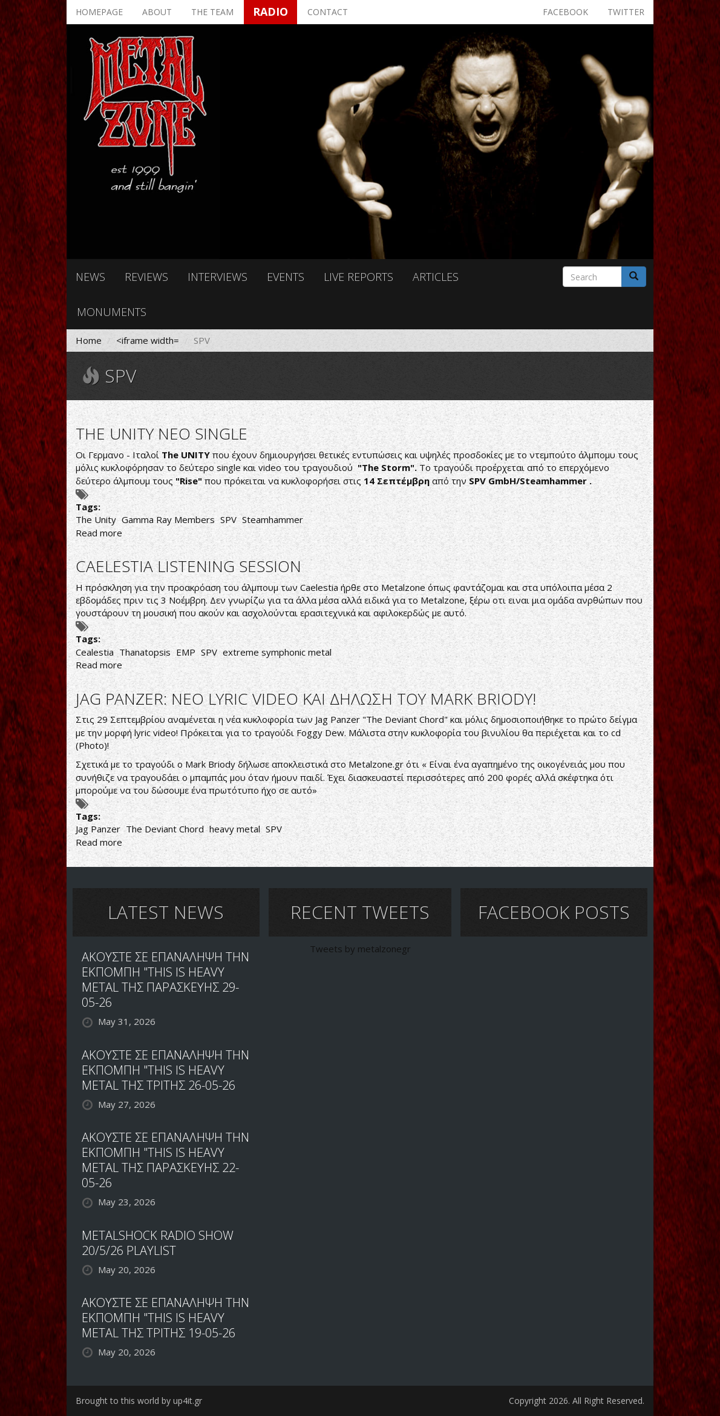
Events (285, 276)
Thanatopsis (145, 652)
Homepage (99, 12)
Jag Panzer (98, 829)
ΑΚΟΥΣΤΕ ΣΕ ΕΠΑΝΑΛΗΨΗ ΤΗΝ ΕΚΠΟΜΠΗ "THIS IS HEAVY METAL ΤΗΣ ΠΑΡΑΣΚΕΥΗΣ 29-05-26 (165, 979)
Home (89, 340)
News (90, 276)
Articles (436, 276)
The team (212, 12)
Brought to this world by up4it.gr (139, 1400)
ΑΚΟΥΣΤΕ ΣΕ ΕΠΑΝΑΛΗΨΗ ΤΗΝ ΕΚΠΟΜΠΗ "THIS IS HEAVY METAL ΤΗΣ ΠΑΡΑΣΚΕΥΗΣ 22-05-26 (165, 1160)
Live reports (358, 276)
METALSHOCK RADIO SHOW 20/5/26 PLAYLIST (158, 1243)
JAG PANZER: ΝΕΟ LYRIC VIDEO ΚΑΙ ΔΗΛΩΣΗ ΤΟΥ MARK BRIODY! (306, 699)
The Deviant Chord (165, 829)
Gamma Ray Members (168, 519)
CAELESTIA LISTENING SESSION (188, 566)
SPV (228, 519)
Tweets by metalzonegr (360, 949)
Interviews (217, 276)
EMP (185, 652)
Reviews (146, 276)
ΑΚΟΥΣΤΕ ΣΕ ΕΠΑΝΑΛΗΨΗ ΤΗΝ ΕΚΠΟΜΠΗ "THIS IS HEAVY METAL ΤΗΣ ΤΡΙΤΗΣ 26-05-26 (165, 1070)
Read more (99, 533)
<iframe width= (147, 340)
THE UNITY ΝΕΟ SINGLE (161, 433)
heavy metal (234, 829)
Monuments (111, 312)
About (157, 12)
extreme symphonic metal (277, 652)
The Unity (96, 519)
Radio (270, 11)
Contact (327, 12)
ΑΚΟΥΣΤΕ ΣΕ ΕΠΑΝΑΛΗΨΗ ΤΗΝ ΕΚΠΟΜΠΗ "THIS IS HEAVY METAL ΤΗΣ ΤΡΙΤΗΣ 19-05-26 (165, 1317)
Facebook (565, 12)
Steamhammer (272, 519)
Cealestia (95, 652)
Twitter (625, 12)
